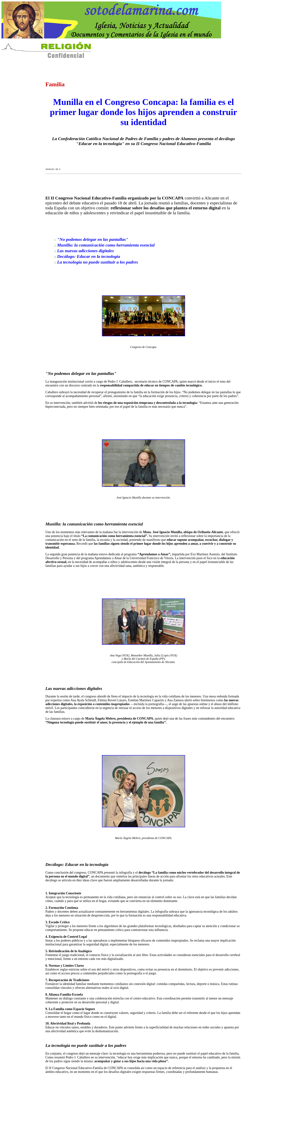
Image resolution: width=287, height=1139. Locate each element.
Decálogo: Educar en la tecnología (88, 256)
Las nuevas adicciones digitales (85, 250)
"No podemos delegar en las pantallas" (92, 239)
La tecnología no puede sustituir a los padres (97, 262)
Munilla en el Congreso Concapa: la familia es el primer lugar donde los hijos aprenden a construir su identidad (143, 112)
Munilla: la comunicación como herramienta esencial (106, 245)
